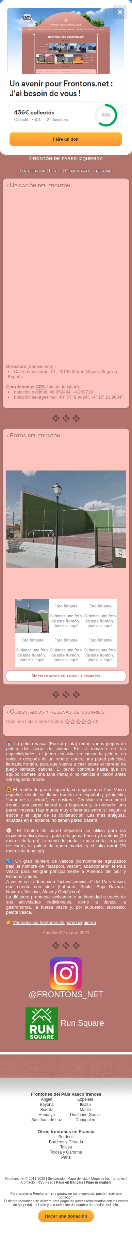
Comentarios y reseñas (88, 170)
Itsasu (85, 1104)
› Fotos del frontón (33, 435)
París (66, 1157)
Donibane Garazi (85, 1114)
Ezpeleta (85, 1099)
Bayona (47, 1104)
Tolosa (66, 1147)
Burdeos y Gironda (66, 1142)
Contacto (28, 1182)
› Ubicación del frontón (38, 185)
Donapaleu (85, 1119)
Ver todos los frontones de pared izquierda (54, 922)
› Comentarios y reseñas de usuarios (55, 711)
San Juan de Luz (46, 1119)
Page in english (98, 1182)
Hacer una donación (66, 1216)
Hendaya (46, 1114)
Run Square (66, 1023)
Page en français (69, 1182)
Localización (33, 170)
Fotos (55, 170)
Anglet (46, 1099)
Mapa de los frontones (108, 1178)
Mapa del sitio (77, 1178)
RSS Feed (45, 1182)
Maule (85, 1109)
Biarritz (46, 1109)
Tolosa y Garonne (66, 1152)
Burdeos (66, 1137)
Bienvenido (56, 1178)
